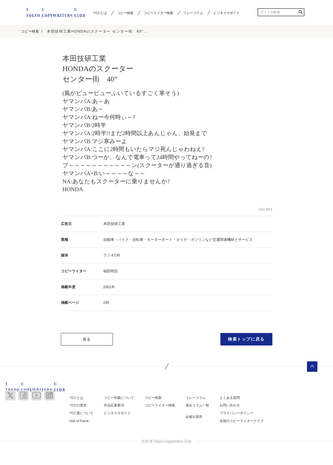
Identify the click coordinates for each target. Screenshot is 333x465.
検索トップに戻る (246, 339)
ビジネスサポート (226, 13)
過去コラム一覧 (197, 405)
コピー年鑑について (119, 398)
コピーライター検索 (158, 13)
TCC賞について (81, 413)
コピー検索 (125, 13)
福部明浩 (110, 271)
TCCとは (100, 13)
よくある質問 (230, 398)
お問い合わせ (230, 405)
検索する (300, 12)
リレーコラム (193, 13)
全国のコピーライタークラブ (242, 421)
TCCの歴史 (78, 405)
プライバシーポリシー (236, 413)
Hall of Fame (79, 421)
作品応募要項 (114, 405)
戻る (87, 339)
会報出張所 (193, 417)
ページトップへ (312, 366)
